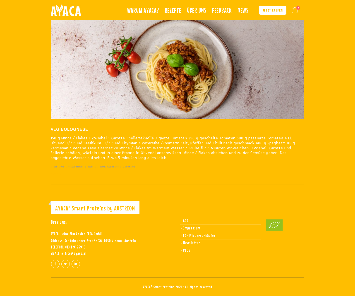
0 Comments (129, 166)
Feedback (222, 10)
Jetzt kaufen (273, 10)
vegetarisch (113, 166)
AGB (185, 220)
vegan (103, 166)
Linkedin (76, 264)
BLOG (186, 250)
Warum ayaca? (143, 10)
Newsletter (191, 242)
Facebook (55, 264)
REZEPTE (173, 10)
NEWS (243, 10)
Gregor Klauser (76, 166)
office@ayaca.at (74, 253)
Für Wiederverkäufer (199, 235)
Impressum (191, 228)
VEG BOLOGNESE (69, 129)
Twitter (65, 264)
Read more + (56, 174)
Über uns (196, 10)
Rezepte (92, 166)
